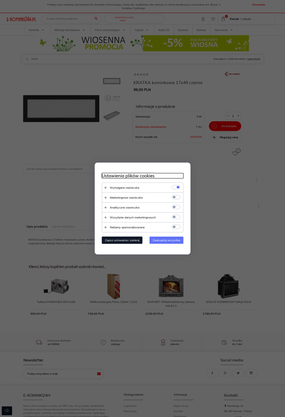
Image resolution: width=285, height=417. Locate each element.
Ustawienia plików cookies (128, 175)
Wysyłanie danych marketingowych (133, 217)
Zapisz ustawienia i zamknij (122, 240)
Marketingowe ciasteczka (126, 197)
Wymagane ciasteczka (124, 187)
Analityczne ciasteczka (124, 207)
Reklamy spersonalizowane (127, 227)
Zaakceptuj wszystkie (166, 240)
